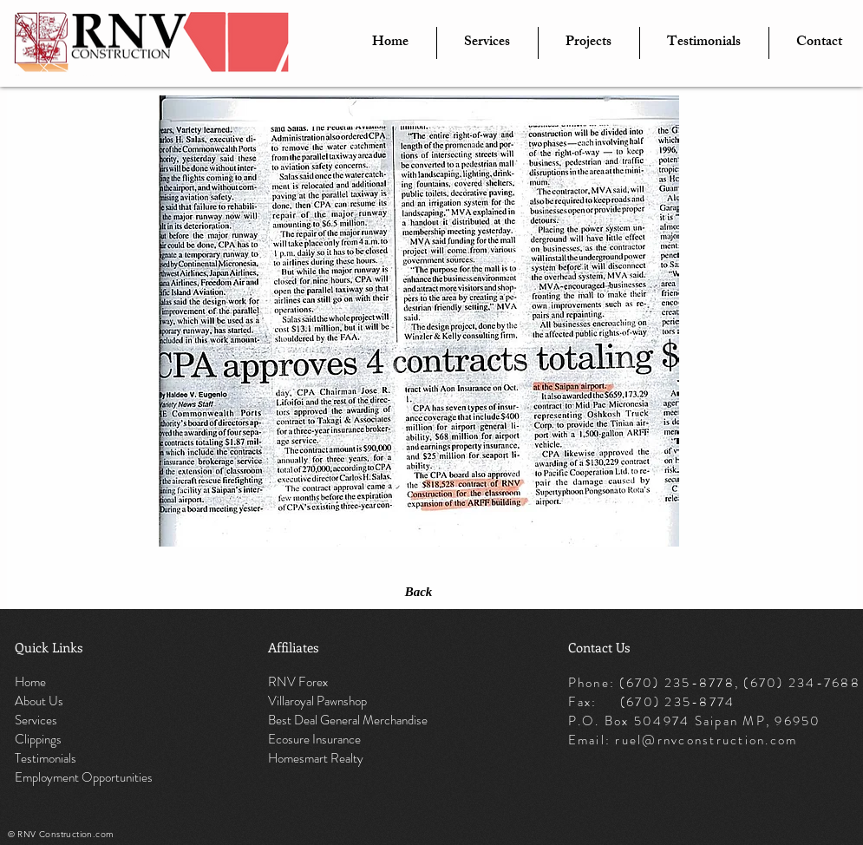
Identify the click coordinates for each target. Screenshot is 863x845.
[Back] (419, 591)
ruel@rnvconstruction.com (706, 740)
